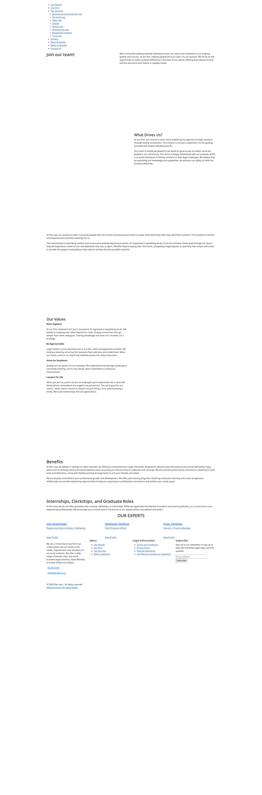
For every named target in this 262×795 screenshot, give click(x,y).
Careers (54, 39)
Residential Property (62, 32)
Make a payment (102, 554)
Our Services (57, 10)
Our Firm (55, 7)
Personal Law (58, 17)
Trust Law (57, 35)
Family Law (57, 26)
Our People (56, 4)
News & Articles (58, 42)
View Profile (52, 537)
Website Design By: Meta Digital (62, 587)
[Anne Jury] (73, 526)
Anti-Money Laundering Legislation (154, 554)
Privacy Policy (143, 547)
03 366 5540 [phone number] (53, 567)
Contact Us (56, 48)
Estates (55, 23)
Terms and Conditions (147, 544)
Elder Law (57, 20)
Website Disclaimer (146, 551)
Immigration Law (60, 29)
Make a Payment (59, 45)
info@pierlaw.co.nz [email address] (57, 573)
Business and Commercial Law (67, 14)
